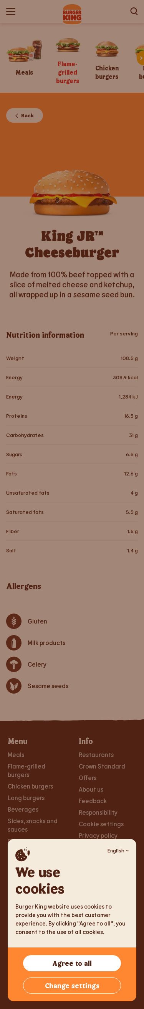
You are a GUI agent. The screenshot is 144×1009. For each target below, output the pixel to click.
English (118, 850)
